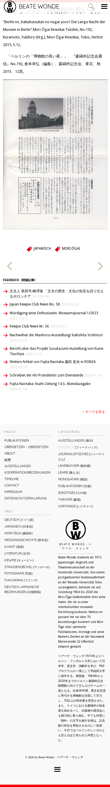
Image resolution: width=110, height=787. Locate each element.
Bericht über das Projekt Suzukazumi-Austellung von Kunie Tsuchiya (56, 351)
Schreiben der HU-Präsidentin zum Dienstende (55, 375)
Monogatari (72, 479)
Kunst (14, 547)
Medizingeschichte (26, 540)
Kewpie (18, 560)
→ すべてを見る (93, 412)
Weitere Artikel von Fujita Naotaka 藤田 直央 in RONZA (53, 364)
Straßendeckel (27, 567)
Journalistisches (81, 456)
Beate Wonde (31, 6)
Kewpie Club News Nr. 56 (38, 326)
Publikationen (16, 440)
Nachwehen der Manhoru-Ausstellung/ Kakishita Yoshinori (56, 337)
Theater (69, 499)
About (9, 453)
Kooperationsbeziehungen (27, 472)
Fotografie (18, 573)
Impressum (13, 492)
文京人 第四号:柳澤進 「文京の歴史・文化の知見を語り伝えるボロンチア (57, 293)
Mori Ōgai (71, 248)
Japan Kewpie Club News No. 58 (44, 304)
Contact (11, 485)
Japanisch (42, 248)
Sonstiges (72, 493)
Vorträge (75, 506)
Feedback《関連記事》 (20, 280)
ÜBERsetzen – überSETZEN (26, 447)
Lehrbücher (74, 466)
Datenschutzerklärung (25, 498)
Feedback (77, 447)
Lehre (68, 472)
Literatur (17, 553)
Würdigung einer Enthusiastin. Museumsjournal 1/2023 (54, 315)
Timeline (11, 479)
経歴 (7, 460)
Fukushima (20, 580)
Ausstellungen (17, 466)
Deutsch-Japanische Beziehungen (22, 589)
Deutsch (18, 520)
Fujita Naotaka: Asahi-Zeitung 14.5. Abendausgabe (50, 386)
